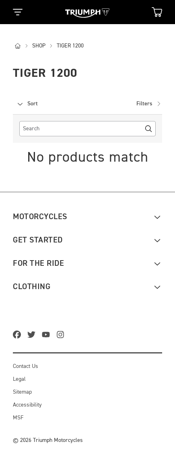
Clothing (31, 287)
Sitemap (22, 392)
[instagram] (62, 335)
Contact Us (25, 366)
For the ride (38, 263)
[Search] (148, 128)
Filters (149, 104)
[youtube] (47, 335)
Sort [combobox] (27, 104)
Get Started (38, 240)
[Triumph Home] (87, 12)
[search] (87, 128)
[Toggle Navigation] (17, 12)
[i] (21, 46)
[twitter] (33, 335)
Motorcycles (40, 217)
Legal (19, 379)
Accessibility (27, 405)
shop (43, 46)
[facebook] (18, 335)
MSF (18, 418)
